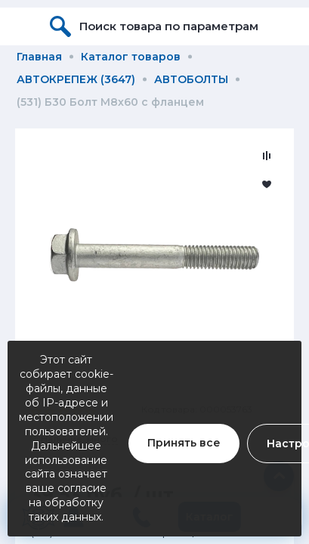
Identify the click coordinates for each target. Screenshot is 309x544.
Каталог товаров (131, 56)
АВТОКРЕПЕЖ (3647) (76, 79)
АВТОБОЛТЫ (191, 79)
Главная (39, 56)
